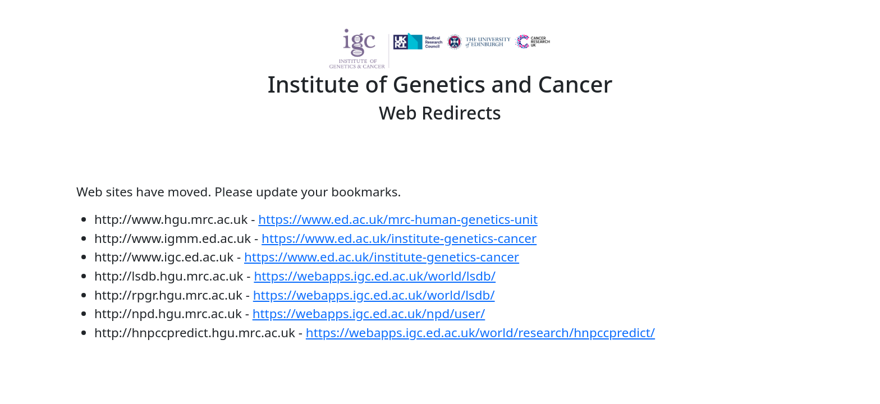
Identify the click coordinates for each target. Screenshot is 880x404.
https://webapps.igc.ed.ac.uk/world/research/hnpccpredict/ (480, 332)
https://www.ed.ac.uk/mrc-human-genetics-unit (398, 219)
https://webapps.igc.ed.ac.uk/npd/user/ (369, 313)
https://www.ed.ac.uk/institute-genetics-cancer (399, 238)
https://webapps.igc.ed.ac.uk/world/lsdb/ (375, 275)
